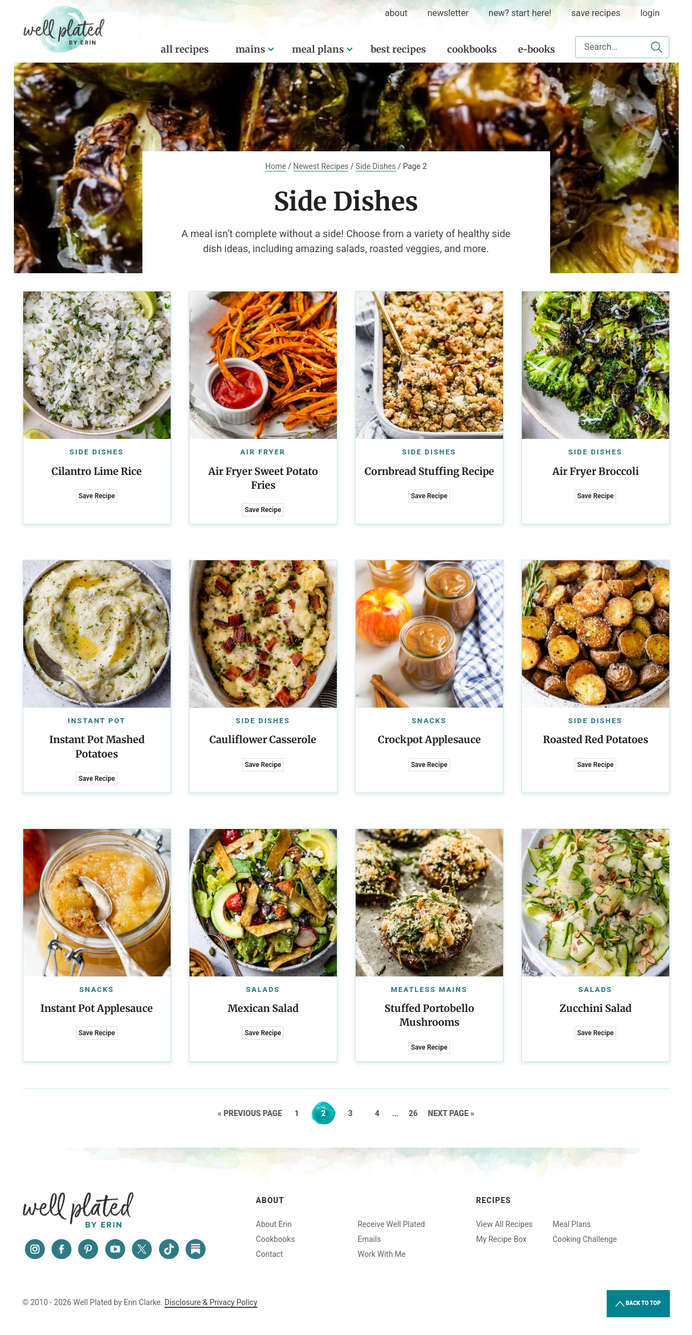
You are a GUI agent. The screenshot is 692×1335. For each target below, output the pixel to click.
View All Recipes (504, 1224)
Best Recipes (398, 49)
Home (275, 166)
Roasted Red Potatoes (595, 739)
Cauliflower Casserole (262, 739)
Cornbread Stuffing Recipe (429, 471)
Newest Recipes (320, 166)
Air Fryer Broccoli (595, 471)
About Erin (274, 1224)
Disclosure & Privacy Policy (211, 1302)
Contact (269, 1254)
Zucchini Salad (596, 1008)
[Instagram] (35, 1249)
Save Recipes (596, 13)
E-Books (536, 49)
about (396, 13)
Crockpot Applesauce (429, 739)
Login (650, 13)
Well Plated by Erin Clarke (64, 29)
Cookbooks (472, 49)
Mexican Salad (263, 1008)
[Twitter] (142, 1249)
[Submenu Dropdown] (271, 49)
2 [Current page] (328, 1113)
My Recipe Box (501, 1239)
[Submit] (656, 47)
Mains (250, 49)
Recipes (493, 1200)
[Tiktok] (169, 1249)
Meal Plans (318, 49)
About (270, 1200)
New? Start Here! (520, 13)
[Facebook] (61, 1249)
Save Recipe (97, 496)
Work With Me (381, 1254)
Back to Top (638, 1304)
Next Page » (451, 1113)
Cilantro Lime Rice (97, 471)
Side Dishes (376, 166)
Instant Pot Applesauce (96, 1008)
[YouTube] (115, 1249)
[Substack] (196, 1249)
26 (417, 1113)
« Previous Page (250, 1113)
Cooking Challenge (584, 1239)
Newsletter (447, 13)
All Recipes (185, 49)
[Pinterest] (88, 1249)
